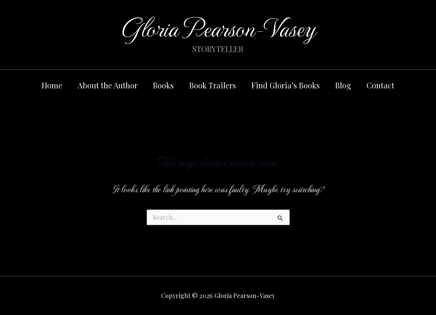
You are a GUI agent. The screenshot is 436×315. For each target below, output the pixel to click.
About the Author (107, 85)
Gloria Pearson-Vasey (218, 27)
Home (52, 85)
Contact (380, 85)
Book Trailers (212, 85)
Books (163, 85)
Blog (343, 85)
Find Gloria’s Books (285, 85)
